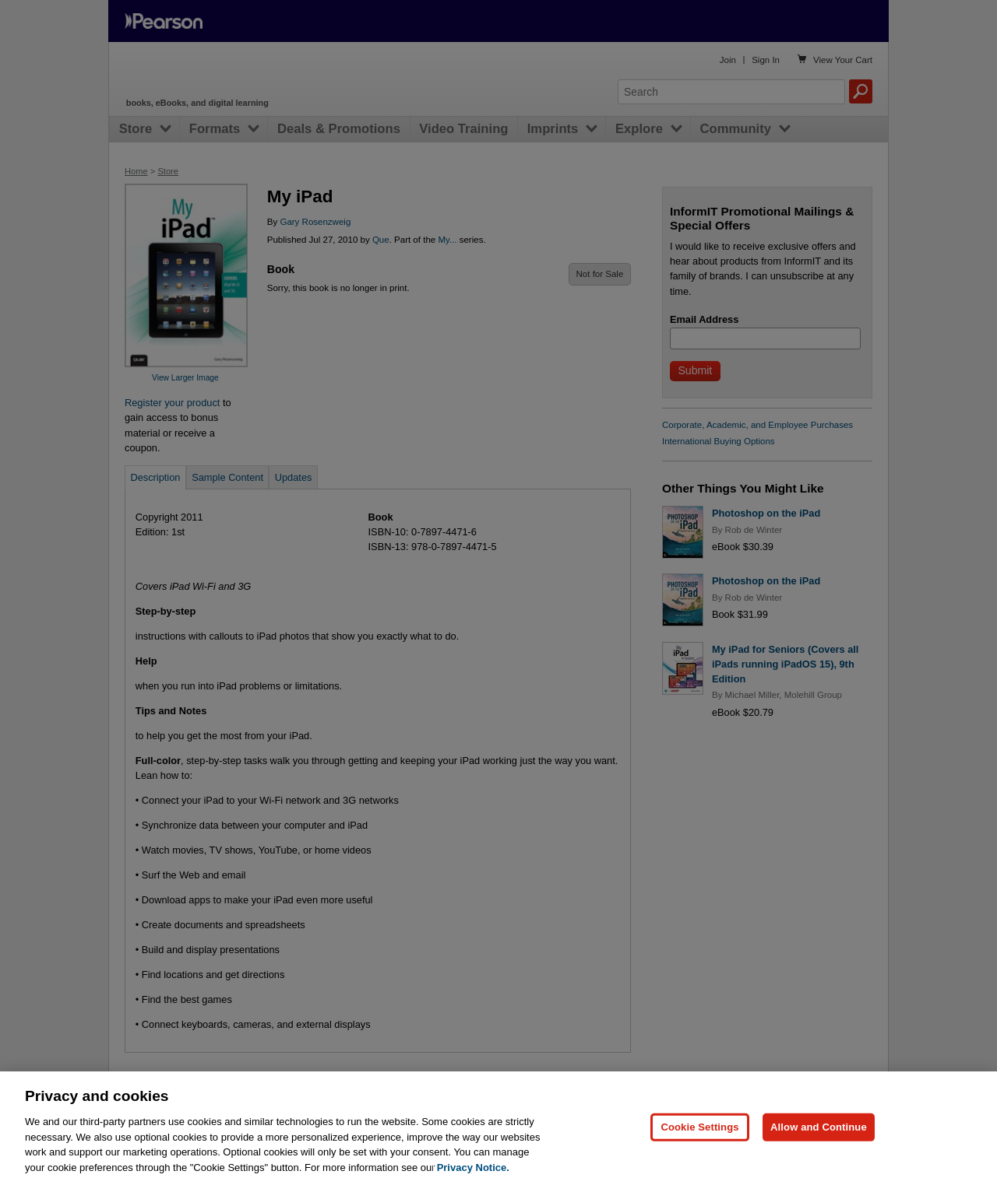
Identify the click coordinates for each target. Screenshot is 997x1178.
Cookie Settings (699, 1135)
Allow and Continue (818, 1135)
